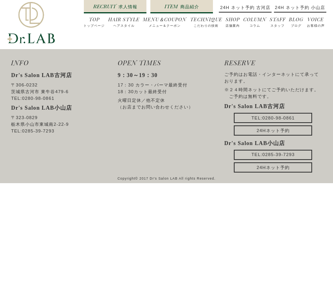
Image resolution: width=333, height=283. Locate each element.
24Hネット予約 (273, 130)
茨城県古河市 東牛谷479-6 (39, 91)
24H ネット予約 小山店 (300, 7)
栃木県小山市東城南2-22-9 (40, 124)
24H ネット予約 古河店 (245, 7)
